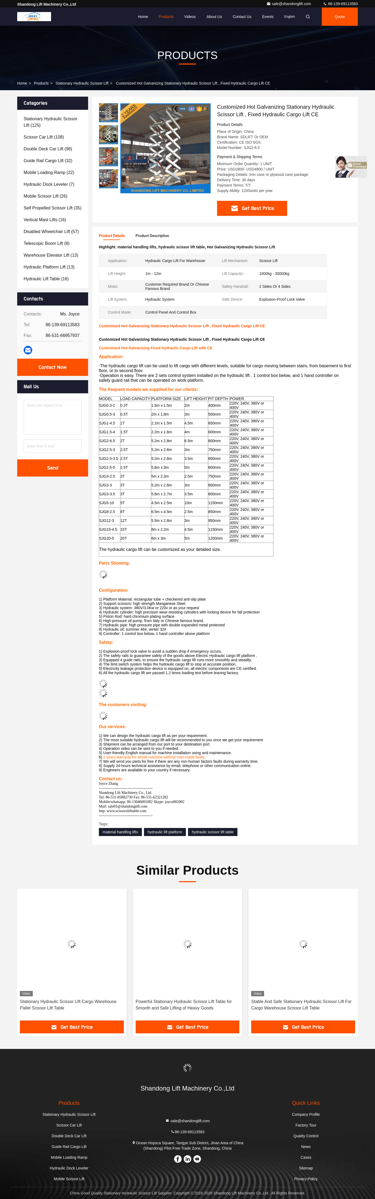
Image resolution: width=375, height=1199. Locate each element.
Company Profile (306, 1114)
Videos (190, 16)
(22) (49, 172)
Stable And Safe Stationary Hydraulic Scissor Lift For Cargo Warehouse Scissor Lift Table (301, 1004)
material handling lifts (120, 832)
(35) (52, 208)
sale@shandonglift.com (289, 4)
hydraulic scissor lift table (213, 832)
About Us (214, 16)
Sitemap (306, 1168)
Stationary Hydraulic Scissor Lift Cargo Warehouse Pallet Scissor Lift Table (68, 1004)
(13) (51, 255)
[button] (108, 186)
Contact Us (242, 16)
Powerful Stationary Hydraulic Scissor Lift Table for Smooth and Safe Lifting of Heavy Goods (184, 1004)
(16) (45, 219)
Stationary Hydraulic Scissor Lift (82, 83)
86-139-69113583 (340, 4)
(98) (48, 149)
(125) (50, 122)
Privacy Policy (306, 1179)
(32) (48, 160)
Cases (306, 1157)
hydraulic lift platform (165, 832)
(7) (49, 184)
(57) (51, 231)
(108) (44, 137)
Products (166, 16)
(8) (47, 243)
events (268, 16)
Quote (340, 16)
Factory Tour (305, 1125)
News (306, 1146)
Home (143, 16)
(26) (45, 196)
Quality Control (306, 1136)
